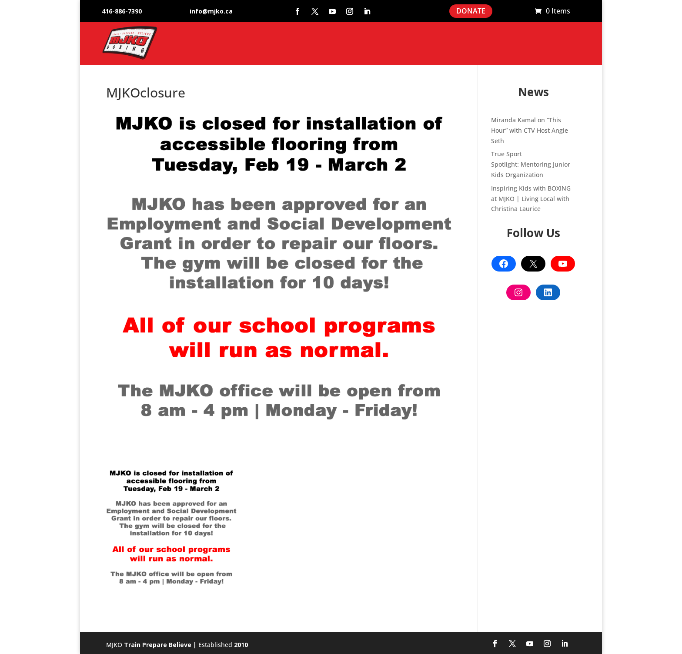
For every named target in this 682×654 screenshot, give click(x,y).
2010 (241, 645)
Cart (524, 11)
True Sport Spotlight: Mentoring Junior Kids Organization (530, 164)
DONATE (470, 11)
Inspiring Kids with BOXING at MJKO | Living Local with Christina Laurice (531, 198)
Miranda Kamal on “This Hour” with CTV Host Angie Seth (529, 130)
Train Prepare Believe (157, 645)
